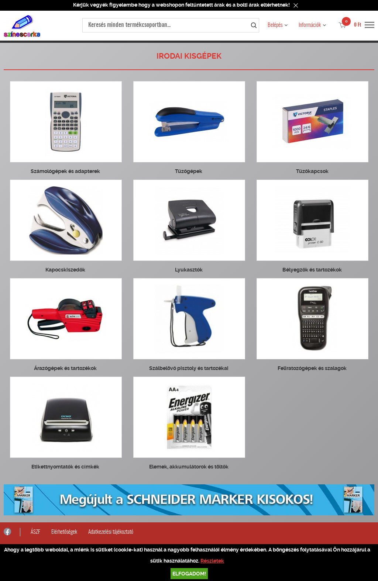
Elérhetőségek (64, 532)
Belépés (275, 25)
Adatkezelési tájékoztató (110, 532)
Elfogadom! (189, 574)
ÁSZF (35, 532)
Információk (310, 25)
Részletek (212, 561)
